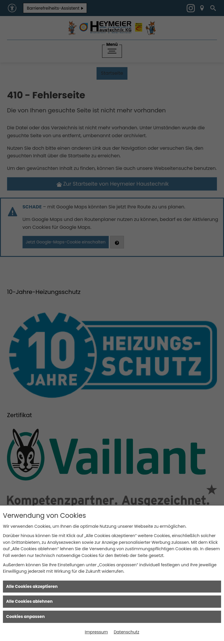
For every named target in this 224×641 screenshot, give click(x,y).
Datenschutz (126, 632)
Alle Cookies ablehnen (29, 601)
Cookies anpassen (25, 616)
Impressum (96, 632)
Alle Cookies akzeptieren (32, 586)
